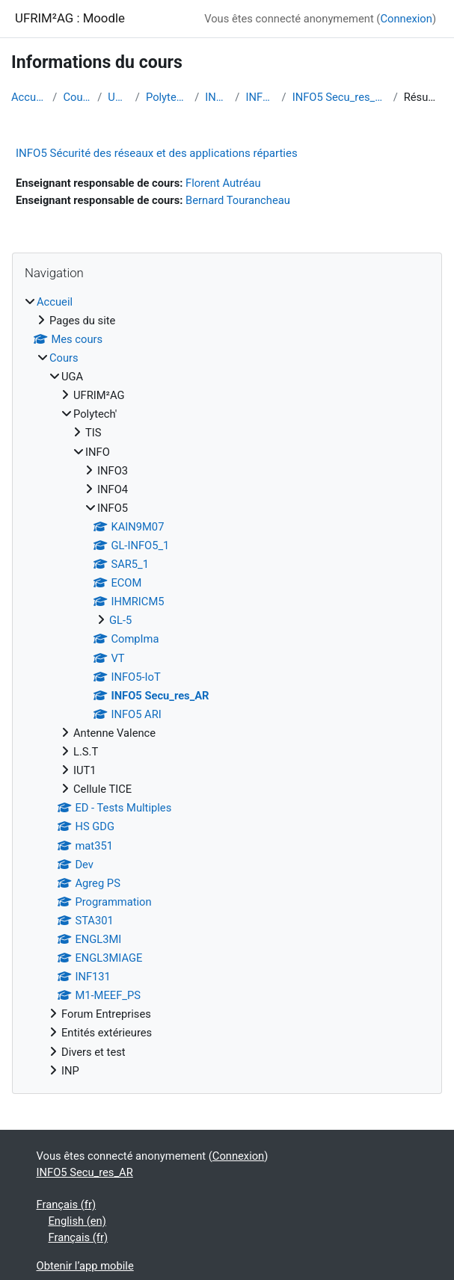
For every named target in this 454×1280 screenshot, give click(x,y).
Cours (77, 97)
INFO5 (260, 97)
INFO (217, 97)
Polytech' (167, 97)
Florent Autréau (223, 183)
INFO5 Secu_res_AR (339, 97)
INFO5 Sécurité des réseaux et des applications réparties (157, 153)
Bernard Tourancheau (237, 200)
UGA (118, 97)
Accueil (28, 97)
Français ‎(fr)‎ (66, 1204)
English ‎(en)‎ (77, 1221)
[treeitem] (227, 686)
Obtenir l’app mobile (85, 1266)
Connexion (406, 18)
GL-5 (120, 620)
